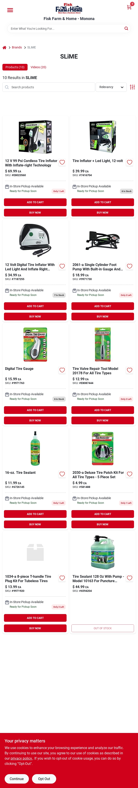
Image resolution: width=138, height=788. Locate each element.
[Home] (4, 47)
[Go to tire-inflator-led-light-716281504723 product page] (103, 167)
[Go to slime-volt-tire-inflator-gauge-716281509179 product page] (35, 271)
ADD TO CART (35, 202)
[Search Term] (69, 28)
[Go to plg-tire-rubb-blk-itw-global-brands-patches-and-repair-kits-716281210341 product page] (35, 582)
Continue (17, 779)
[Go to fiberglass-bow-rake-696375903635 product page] (103, 478)
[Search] (126, 28)
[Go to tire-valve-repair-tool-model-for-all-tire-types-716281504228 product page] (103, 374)
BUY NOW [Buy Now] (35, 212)
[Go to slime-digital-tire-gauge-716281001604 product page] (35, 374)
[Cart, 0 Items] (129, 7)
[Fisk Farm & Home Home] (69, 8)
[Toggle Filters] (132, 87)
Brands (17, 47)
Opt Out (44, 779)
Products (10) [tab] (15, 67)
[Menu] (10, 10)
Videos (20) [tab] (38, 67)
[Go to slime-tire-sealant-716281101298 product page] (103, 582)
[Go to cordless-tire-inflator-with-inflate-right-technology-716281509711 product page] (35, 167)
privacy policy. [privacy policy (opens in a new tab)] (22, 758)
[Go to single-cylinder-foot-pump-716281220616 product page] (103, 271)
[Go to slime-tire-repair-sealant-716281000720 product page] (35, 478)
